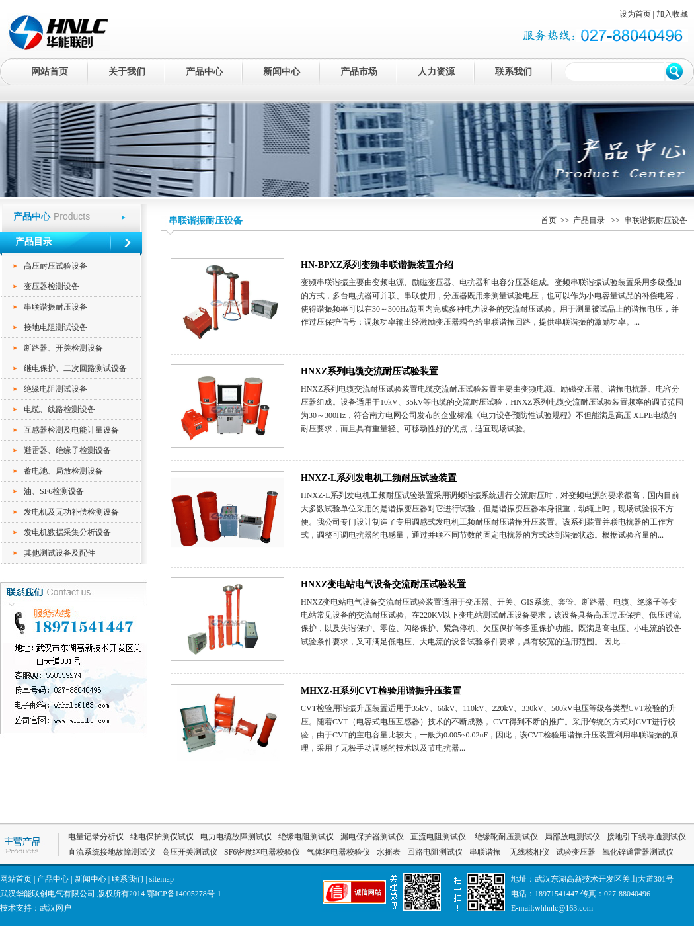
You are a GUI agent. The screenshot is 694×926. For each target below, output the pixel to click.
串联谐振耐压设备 (55, 307)
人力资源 (436, 72)
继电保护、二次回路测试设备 (75, 368)
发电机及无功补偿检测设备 (71, 512)
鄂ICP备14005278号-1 (184, 893)
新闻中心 (281, 72)
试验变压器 (576, 852)
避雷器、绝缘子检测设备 (67, 450)
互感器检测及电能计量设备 (71, 430)
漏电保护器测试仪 (372, 836)
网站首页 (49, 72)
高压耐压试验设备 (55, 266)
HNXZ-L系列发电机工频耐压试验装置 (379, 478)
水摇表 (389, 852)
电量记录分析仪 (96, 836)
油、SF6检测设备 (54, 491)
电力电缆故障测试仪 (236, 836)
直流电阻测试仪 (438, 836)
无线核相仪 (529, 852)
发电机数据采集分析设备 (67, 532)
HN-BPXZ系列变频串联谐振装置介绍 (377, 265)
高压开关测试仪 (189, 852)
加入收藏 (672, 14)
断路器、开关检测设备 (63, 348)
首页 (549, 220)
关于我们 (126, 72)
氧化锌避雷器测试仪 (638, 852)
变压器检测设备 (51, 286)
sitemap (161, 879)
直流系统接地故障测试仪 (111, 852)
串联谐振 (486, 852)
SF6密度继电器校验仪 (262, 852)
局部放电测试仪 (572, 836)
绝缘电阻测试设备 (55, 389)
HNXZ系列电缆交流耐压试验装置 (369, 371)
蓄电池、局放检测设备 (63, 471)
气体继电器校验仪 (338, 852)
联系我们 (513, 72)
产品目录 (590, 220)
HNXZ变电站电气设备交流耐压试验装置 (383, 584)
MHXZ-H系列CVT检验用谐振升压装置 (381, 691)
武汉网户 (55, 908)
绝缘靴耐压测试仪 (505, 836)
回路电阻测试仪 (435, 852)
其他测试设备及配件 (59, 553)
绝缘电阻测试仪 (306, 836)
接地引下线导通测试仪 (646, 836)
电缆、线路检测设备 (59, 409)
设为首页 (635, 14)
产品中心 (204, 72)
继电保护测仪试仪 (162, 836)
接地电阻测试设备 (55, 327)
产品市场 (358, 72)
